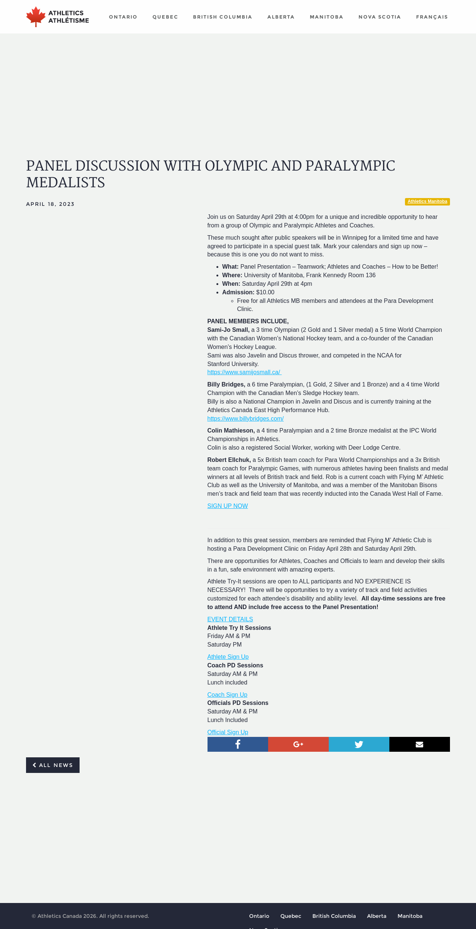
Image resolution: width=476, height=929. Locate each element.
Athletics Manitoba (427, 201)
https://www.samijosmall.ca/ (245, 372)
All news (52, 765)
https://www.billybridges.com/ (246, 418)
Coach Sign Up (228, 695)
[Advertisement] (238, 89)
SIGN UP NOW (228, 506)
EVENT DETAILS (230, 619)
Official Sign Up (228, 732)
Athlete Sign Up (228, 657)
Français (432, 17)
